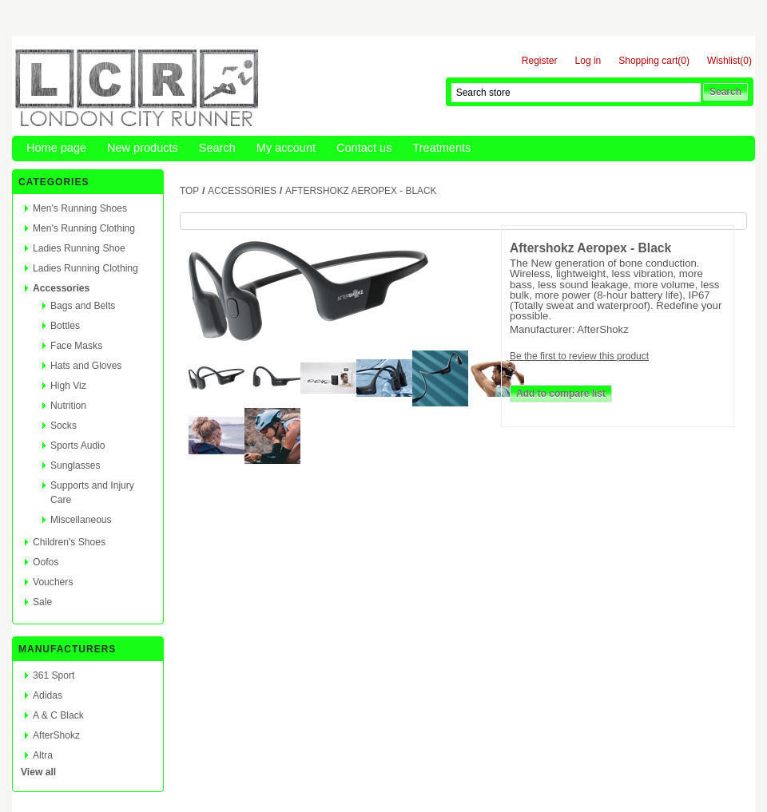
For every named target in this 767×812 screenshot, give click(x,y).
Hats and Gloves (85, 365)
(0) (684, 60)
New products (142, 147)
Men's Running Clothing (84, 228)
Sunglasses (75, 465)
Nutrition (68, 405)
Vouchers (53, 582)
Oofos (45, 562)
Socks (63, 425)
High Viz (68, 385)
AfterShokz (56, 735)
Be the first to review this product (579, 356)
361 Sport (53, 675)
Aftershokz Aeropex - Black (360, 190)
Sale (42, 602)
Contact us (363, 147)
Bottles (65, 325)
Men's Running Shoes (80, 208)
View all (38, 772)
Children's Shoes (69, 542)
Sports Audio (77, 445)
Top (189, 190)
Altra (43, 755)
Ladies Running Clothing (85, 268)
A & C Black (58, 715)
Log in (588, 61)
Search (217, 147)
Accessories (61, 288)
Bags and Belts (82, 305)
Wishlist (723, 61)
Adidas (47, 695)
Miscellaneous (81, 519)
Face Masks (76, 345)
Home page (56, 147)
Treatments (441, 147)
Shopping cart (648, 61)
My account (286, 147)
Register (540, 61)
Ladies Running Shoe (79, 248)
